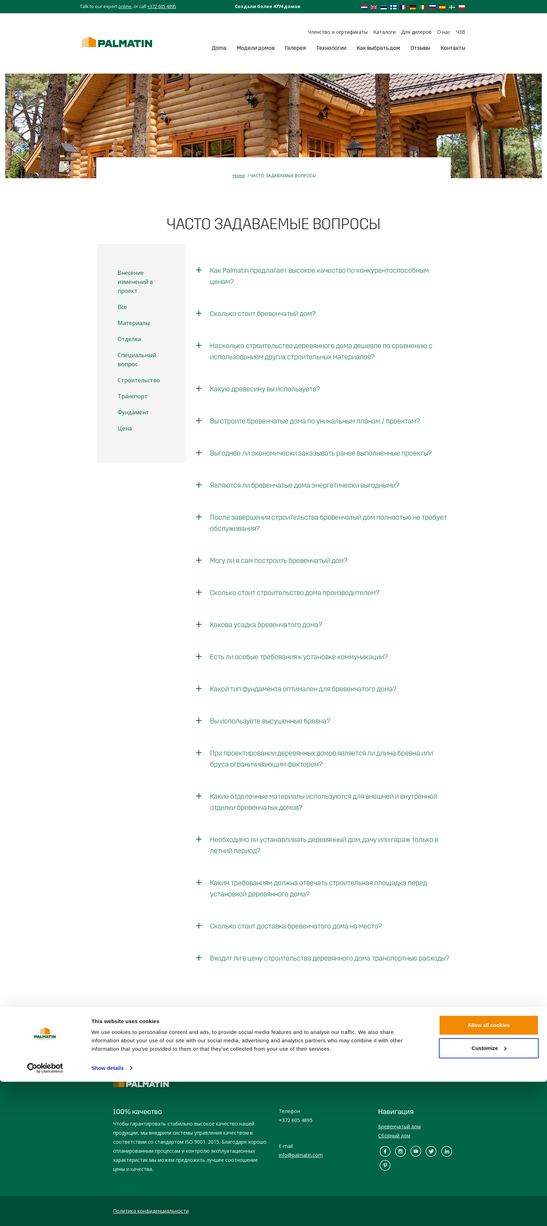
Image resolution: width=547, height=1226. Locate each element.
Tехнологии (331, 48)
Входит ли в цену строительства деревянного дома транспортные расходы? (329, 958)
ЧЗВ (460, 32)
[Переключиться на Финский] (393, 7)
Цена (125, 428)
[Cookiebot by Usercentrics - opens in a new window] (45, 1212)
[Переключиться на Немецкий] (413, 7)
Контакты (453, 48)
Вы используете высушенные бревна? (270, 721)
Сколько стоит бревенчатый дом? (262, 313)
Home (239, 176)
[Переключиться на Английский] (374, 7)
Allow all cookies (489, 1169)
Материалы (134, 323)
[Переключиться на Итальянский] (423, 7)
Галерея (295, 48)
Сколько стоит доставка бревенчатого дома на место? (296, 926)
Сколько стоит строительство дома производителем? (294, 592)
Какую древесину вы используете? (265, 389)
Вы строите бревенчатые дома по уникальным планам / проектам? (315, 421)
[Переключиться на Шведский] (452, 7)
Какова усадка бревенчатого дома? (266, 624)
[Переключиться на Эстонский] (384, 7)
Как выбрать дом (378, 48)
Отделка (129, 339)
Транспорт (133, 396)
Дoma (219, 48)
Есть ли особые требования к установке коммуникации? (299, 657)
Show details (107, 1212)
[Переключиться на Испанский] (442, 7)
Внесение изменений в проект (135, 282)
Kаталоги (384, 32)
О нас (443, 32)
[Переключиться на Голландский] (364, 7)
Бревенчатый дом (399, 1126)
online (125, 6)
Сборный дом (394, 1135)
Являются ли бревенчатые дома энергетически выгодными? (304, 485)
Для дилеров (416, 32)
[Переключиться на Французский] (403, 7)
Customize (489, 1192)
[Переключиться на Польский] (462, 7)
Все (122, 307)
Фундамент (133, 412)
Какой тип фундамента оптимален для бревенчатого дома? (303, 689)
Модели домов (256, 48)
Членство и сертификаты (338, 32)
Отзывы (420, 48)
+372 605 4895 (161, 6)
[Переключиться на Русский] (432, 7)
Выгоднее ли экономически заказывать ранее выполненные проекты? (321, 453)
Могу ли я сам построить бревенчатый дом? (278, 560)
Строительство (139, 380)
